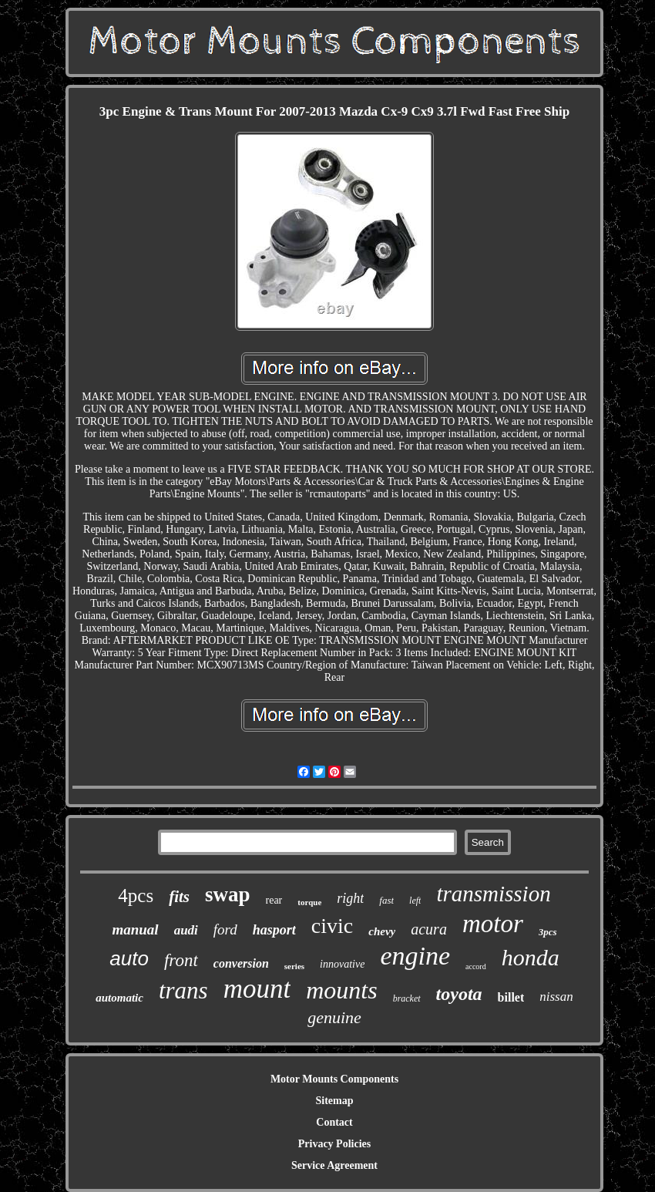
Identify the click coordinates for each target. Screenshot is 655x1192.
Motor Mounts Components (334, 1079)
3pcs (548, 932)
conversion (241, 963)
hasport (274, 930)
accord (475, 966)
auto (129, 958)
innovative (342, 964)
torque (309, 902)
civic (332, 926)
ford (225, 929)
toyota (459, 994)
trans (183, 990)
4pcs (135, 895)
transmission (493, 893)
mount (257, 989)
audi (186, 930)
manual (135, 929)
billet (511, 997)
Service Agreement (334, 1165)
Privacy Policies (334, 1144)
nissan (556, 996)
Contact (334, 1122)
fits (179, 896)
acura (429, 929)
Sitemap (334, 1100)
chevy (381, 931)
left (415, 900)
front (181, 960)
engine (415, 955)
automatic (119, 998)
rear (274, 900)
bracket (407, 998)
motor (492, 924)
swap (227, 894)
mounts (341, 990)
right (350, 898)
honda (530, 957)
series (294, 966)
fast (386, 900)
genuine (334, 1017)
